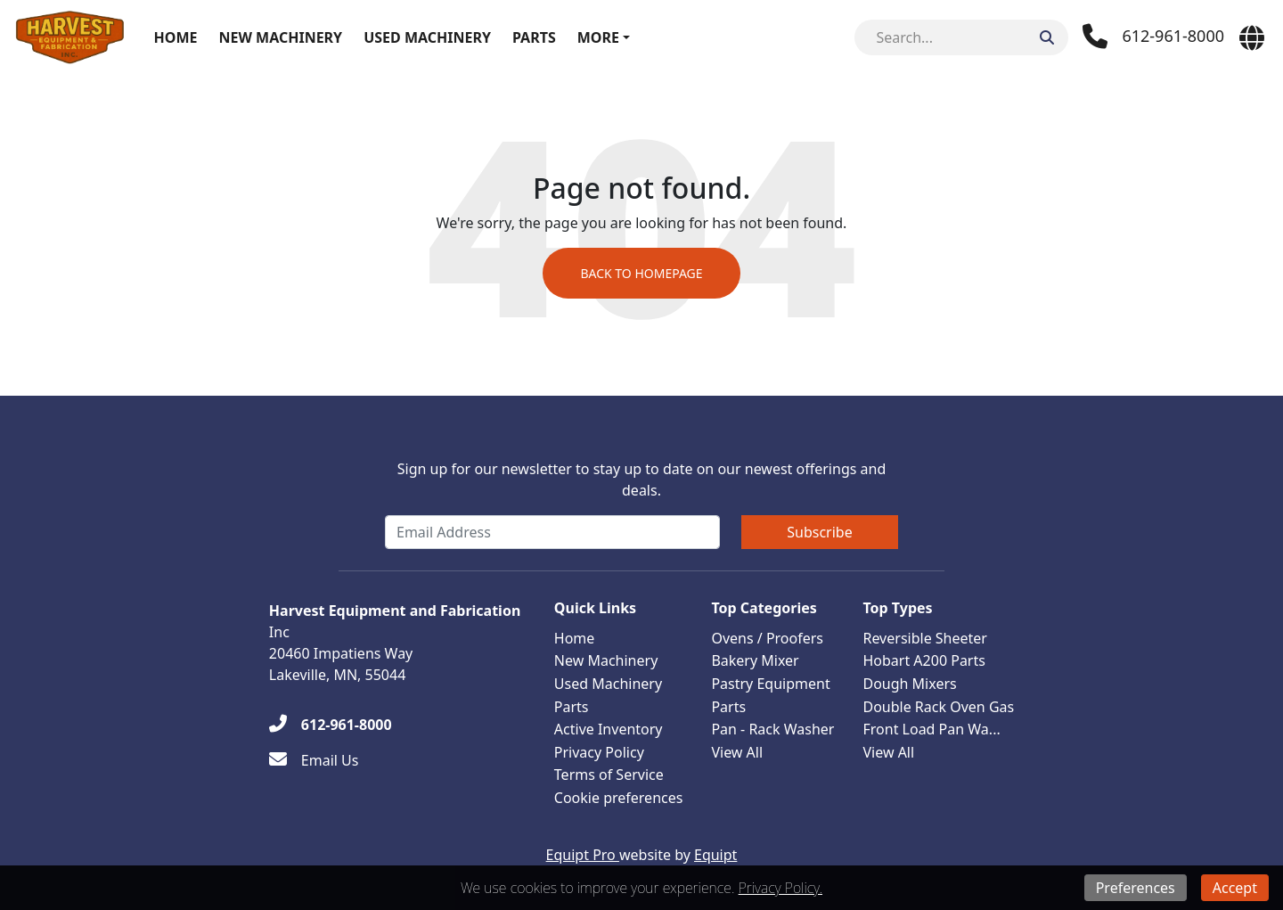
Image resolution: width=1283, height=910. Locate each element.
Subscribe (819, 532)
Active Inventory (608, 729)
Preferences (1135, 888)
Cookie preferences (618, 798)
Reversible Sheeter (924, 638)
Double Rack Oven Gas (938, 707)
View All (737, 752)
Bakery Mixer (754, 660)
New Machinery (280, 37)
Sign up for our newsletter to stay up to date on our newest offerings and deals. (642, 479)
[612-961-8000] (330, 724)
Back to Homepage (641, 273)
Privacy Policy (599, 752)
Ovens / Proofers (767, 638)
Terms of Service (609, 774)
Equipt (715, 855)
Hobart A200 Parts (923, 660)
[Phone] (1153, 36)
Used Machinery (427, 37)
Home (176, 37)
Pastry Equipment (770, 683)
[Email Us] (314, 760)
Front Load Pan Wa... (931, 729)
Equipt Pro (582, 855)
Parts (534, 37)
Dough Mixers (909, 683)
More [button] (598, 37)
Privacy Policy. (780, 888)
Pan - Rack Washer (772, 729)
